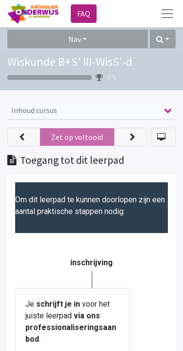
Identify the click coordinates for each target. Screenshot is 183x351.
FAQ (83, 14)
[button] (163, 39)
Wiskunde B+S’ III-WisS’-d (69, 61)
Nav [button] (74, 39)
